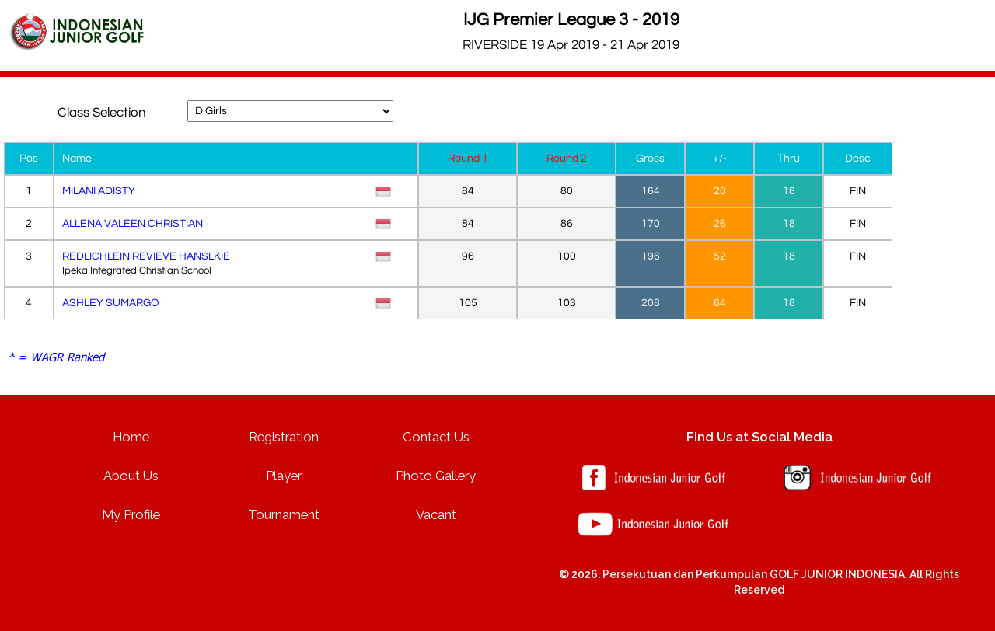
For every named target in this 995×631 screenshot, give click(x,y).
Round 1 (468, 158)
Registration (284, 436)
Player (284, 475)
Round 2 (566, 158)
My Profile (131, 514)
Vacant (436, 514)
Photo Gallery (436, 475)
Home (131, 436)
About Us (131, 475)
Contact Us (436, 436)
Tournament (283, 514)
